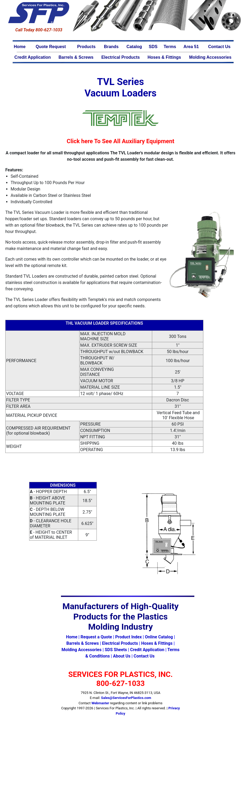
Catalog (134, 46)
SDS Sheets (116, 649)
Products (86, 46)
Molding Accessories (210, 57)
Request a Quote (96, 636)
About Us (121, 656)
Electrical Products (120, 57)
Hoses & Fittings (164, 57)
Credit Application (32, 57)
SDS (153, 46)
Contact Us (219, 46)
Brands (111, 46)
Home (19, 46)
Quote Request (51, 46)
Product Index (128, 636)
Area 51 (191, 46)
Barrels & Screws (76, 57)
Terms (170, 46)
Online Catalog (159, 636)
